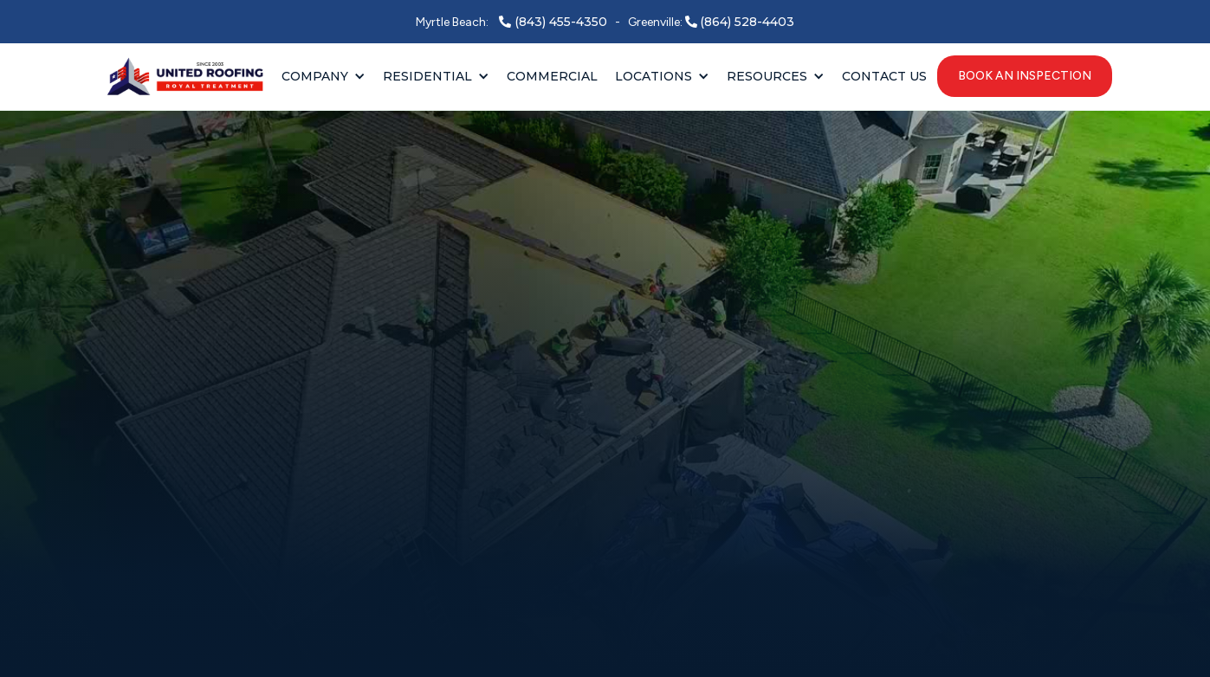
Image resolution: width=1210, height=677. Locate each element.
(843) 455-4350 (560, 21)
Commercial (552, 76)
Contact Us (884, 76)
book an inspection (1024, 75)
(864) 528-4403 (747, 21)
